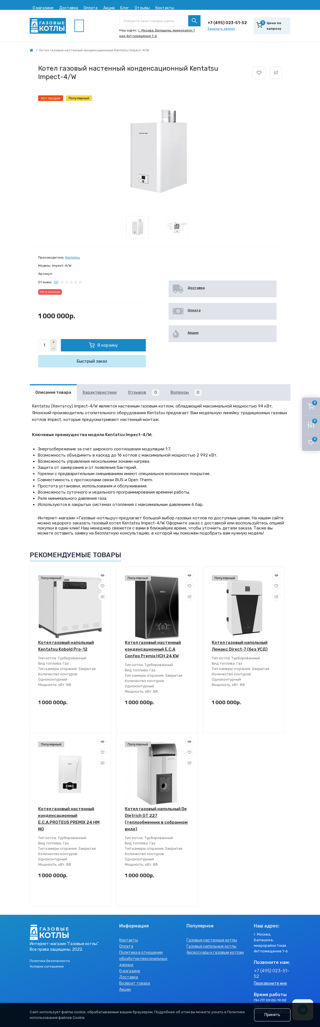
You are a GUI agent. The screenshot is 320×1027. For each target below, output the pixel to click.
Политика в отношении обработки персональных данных (143, 958)
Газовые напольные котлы (211, 946)
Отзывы (142, 8)
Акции (109, 8)
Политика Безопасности (50, 961)
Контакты (164, 8)
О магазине (43, 8)
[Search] (194, 20)
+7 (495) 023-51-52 (227, 22)
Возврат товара (134, 983)
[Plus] (53, 342)
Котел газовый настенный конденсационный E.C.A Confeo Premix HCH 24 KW (153, 649)
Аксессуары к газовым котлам (215, 952)
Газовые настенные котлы (212, 940)
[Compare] (102, 596)
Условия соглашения (47, 966)
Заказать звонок (221, 29)
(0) (56, 282)
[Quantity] (44, 345)
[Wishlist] (102, 586)
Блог (124, 8)
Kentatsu (72, 257)
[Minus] (53, 349)
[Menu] (79, 26)
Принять (272, 1014)
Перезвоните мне (270, 983)
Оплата (91, 8)
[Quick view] (102, 575)
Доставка (68, 8)
